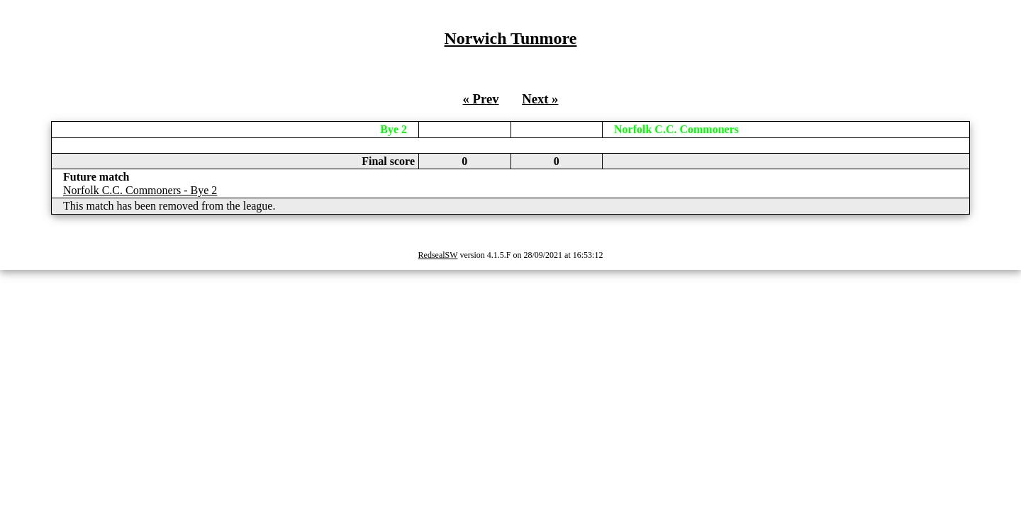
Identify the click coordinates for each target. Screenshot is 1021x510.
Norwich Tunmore (511, 38)
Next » (540, 98)
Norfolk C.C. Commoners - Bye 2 (140, 190)
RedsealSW (438, 255)
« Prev (481, 98)
